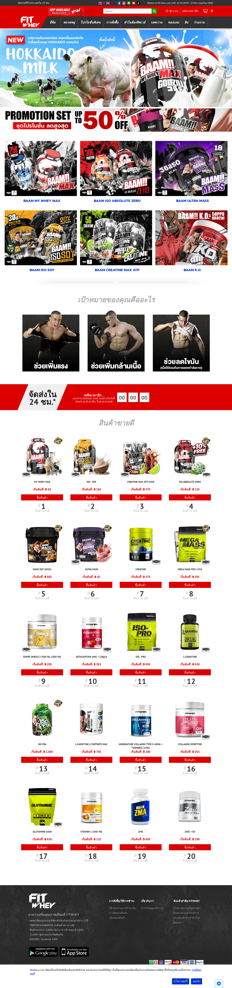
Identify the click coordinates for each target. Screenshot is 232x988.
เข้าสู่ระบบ (171, 11)
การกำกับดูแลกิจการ (152, 907)
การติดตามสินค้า (118, 912)
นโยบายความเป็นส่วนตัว (186, 907)
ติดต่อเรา (178, 922)
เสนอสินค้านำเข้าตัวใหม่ (186, 917)
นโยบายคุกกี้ (180, 981)
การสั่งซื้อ (112, 22)
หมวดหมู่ (69, 22)
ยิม (186, 22)
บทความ (156, 22)
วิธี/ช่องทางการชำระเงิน (122, 907)
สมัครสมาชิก (190, 11)
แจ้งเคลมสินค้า (117, 917)
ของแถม (173, 22)
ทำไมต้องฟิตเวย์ (134, 22)
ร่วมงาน (199, 22)
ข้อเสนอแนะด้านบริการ (186, 912)
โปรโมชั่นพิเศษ (90, 22)
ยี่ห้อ (52, 22)
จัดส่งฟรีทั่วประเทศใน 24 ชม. (33, 2)
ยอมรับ (196, 981)
